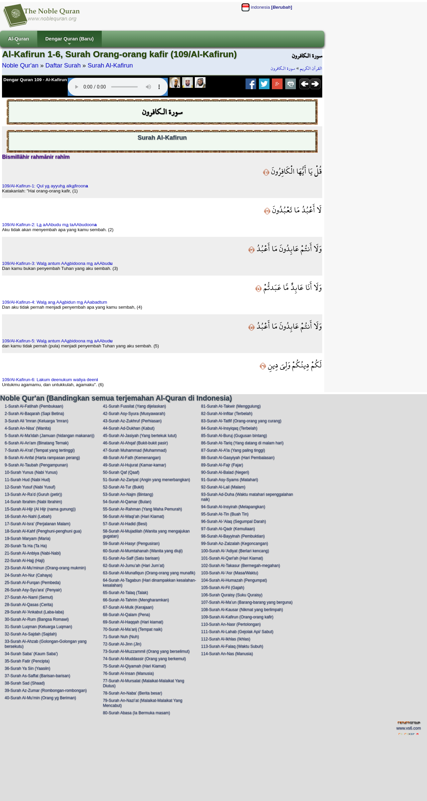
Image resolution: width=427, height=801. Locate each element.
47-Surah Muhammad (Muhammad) (134, 450)
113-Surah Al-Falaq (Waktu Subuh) (232, 646)
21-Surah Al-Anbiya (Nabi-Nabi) (33, 553)
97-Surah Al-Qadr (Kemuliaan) (228, 528)
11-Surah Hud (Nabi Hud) (27, 479)
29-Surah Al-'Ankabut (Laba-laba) (34, 612)
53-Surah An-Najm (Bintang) (128, 494)
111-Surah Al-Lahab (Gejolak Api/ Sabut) (237, 631)
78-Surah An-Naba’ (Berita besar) (132, 693)
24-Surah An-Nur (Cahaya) (28, 575)
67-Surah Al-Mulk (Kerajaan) (128, 607)
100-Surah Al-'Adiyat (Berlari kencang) (235, 550)
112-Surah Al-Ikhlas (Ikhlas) (225, 639)
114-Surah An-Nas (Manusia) (227, 653)
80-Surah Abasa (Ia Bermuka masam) (136, 712)
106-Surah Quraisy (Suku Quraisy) (232, 595)
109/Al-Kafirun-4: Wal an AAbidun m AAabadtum (54, 302)
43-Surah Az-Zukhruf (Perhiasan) (132, 421)
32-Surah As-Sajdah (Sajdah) (31, 634)
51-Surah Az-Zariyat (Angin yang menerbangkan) (146, 479)
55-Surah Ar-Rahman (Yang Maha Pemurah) (142, 509)
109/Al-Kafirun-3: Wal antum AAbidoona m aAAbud (57, 263)
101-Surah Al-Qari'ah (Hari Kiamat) (232, 558)
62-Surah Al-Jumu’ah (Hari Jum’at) (133, 565)
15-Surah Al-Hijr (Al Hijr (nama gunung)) (40, 509)
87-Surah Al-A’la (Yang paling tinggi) (233, 450)
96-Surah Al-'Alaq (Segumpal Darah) (233, 521)
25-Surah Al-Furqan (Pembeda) (32, 582)
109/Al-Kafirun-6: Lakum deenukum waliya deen (50, 379)
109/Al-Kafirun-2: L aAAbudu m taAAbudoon (49, 224)
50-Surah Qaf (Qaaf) (121, 472)
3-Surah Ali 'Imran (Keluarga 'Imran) (36, 421)
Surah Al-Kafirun (110, 65)
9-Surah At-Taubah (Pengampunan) (36, 465)
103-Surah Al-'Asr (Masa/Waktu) (229, 573)
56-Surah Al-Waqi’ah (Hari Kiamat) (133, 516)
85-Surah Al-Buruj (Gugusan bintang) (234, 435)
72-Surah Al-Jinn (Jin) (122, 644)
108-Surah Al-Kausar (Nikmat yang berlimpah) (242, 609)
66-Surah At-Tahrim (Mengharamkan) (136, 600)
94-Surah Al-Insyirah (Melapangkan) (233, 506)
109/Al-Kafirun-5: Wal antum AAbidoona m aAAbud (57, 340)
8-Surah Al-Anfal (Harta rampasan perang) (42, 457)
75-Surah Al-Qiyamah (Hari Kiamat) (134, 666)
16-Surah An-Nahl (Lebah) (28, 516)
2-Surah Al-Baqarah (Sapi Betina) (34, 413)
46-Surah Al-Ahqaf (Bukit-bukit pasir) (135, 443)
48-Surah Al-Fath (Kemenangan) (131, 457)
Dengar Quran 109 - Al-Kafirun (35, 79)
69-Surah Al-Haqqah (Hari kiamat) (133, 622)
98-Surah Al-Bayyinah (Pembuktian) (233, 536)
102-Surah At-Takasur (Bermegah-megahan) (240, 565)
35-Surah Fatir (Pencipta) (27, 661)
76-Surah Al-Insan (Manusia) (128, 673)
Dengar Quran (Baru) (69, 41)
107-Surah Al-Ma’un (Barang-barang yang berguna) (247, 602)
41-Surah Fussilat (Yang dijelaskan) (134, 406)
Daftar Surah (63, 65)
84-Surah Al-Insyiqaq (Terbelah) (229, 428)
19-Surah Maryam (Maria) (27, 538)
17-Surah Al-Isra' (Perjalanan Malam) (37, 523)
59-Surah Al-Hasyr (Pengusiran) (131, 543)
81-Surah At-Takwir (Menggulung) (231, 406)
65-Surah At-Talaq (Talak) (125, 592)
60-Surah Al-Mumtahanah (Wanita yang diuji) (142, 550)
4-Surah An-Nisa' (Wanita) (28, 428)
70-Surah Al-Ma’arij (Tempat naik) (132, 629)
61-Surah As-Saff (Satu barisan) (131, 558)
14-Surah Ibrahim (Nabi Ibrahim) (33, 501)
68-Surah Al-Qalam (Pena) (126, 614)
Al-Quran (18, 41)
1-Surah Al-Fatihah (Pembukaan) (34, 406)
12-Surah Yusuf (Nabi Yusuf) (30, 487)
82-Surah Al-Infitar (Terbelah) (227, 413)
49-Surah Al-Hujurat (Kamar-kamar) (134, 465)
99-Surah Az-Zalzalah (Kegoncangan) (234, 543)
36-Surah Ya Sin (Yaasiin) (27, 668)
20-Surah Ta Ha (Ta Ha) (26, 545)
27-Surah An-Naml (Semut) (29, 597)
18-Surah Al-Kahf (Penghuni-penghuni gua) (43, 531)
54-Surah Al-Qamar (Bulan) (127, 501)
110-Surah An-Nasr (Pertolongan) (231, 624)
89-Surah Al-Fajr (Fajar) (222, 465)
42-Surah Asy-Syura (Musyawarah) (134, 413)
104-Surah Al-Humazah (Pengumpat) (234, 580)
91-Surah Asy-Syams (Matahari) (229, 479)
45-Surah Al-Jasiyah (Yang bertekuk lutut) (139, 435)
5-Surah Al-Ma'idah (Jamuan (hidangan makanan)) (49, 435)
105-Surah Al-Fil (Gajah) (222, 587)
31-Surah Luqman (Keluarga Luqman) (38, 626)
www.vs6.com (408, 728)
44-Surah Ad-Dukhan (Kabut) (128, 428)
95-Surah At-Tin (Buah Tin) (225, 514)
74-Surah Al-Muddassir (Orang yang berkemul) (144, 658)
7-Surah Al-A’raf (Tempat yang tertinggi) (40, 450)
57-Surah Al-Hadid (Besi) (125, 523)
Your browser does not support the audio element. (118, 87)
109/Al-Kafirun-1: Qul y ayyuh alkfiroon (45, 185)
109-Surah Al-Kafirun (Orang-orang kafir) (237, 617)
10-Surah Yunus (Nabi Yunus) (31, 472)
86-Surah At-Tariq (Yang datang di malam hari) (242, 443)
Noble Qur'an (20, 65)
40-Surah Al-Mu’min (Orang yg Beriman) (40, 697)
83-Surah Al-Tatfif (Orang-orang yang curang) (241, 421)
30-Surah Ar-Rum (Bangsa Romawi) (37, 619)
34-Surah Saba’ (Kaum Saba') (31, 653)
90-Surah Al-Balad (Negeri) (225, 472)
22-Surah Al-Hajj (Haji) (24, 560)
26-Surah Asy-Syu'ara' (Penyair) (33, 590)
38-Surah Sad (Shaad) (25, 683)
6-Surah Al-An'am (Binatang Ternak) (37, 443)
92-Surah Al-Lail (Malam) (223, 487)
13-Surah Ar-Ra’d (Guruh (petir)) (33, 494)
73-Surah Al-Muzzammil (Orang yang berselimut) (146, 651)
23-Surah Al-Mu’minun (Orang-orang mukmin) (45, 568)
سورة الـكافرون (283, 68)
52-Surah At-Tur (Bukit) (123, 487)
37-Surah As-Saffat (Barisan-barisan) (37, 675)
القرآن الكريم (311, 68)
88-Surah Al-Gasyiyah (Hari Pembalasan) (238, 457)
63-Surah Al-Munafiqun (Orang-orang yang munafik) (149, 573)
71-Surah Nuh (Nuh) (121, 636)
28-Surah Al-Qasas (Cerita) (29, 604)
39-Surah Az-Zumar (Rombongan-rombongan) (46, 690)
